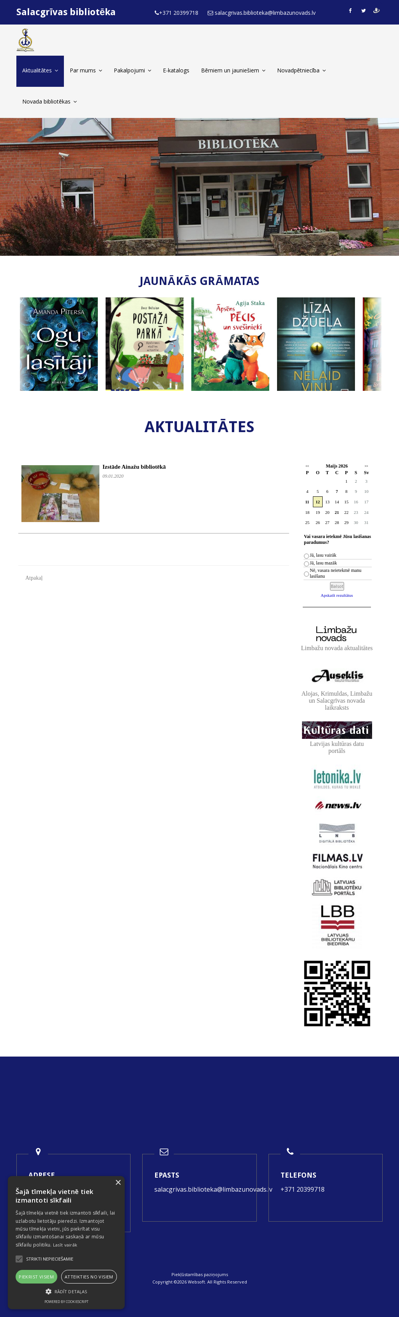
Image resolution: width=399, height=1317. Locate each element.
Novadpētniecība (301, 70)
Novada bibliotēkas (49, 101)
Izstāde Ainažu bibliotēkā (134, 467)
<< (307, 466)
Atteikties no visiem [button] (89, 1277)
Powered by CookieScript (66, 1301)
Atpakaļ (33, 578)
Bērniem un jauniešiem (233, 70)
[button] (66, 1291)
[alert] (66, 1242)
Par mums (86, 70)
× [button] (118, 1183)
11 (307, 501)
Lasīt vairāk (65, 1245)
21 (337, 512)
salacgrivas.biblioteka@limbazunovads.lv (213, 1189)
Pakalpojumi (132, 70)
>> (366, 466)
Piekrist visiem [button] (36, 1277)
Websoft (196, 1282)
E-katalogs (176, 70)
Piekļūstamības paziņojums (199, 1274)
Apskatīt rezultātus (337, 595)
